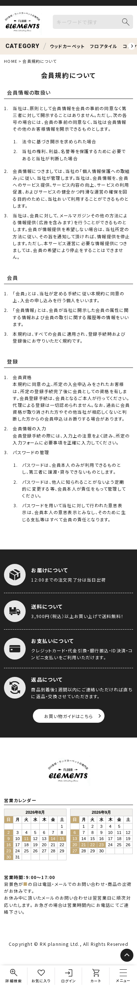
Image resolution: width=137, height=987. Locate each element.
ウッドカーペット (67, 46)
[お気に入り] (41, 976)
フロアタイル (103, 46)
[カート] (96, 976)
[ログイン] (68, 976)
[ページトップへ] (126, 955)
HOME (10, 61)
